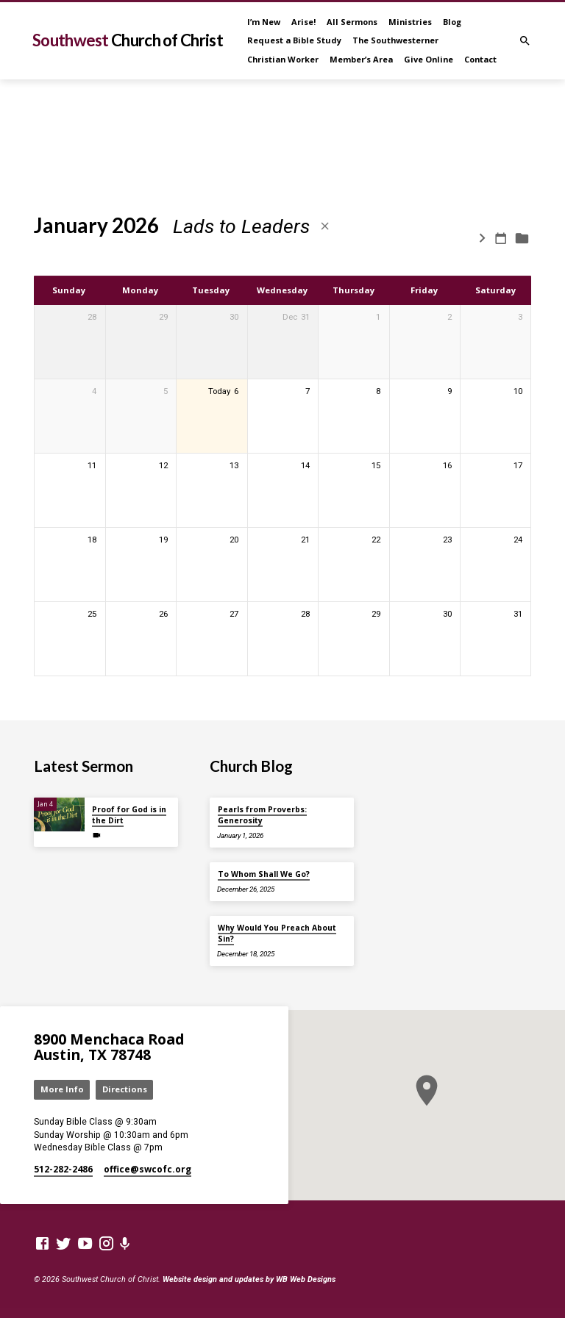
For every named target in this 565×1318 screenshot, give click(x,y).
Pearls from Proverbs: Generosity (262, 814)
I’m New (263, 21)
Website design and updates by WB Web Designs (249, 1279)
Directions (124, 1089)
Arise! (303, 21)
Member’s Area (361, 59)
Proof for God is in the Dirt (129, 814)
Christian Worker (283, 59)
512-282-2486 (63, 1169)
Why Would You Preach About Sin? (277, 933)
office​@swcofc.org (147, 1169)
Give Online (428, 59)
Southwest (127, 40)
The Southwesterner (395, 40)
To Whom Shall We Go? (264, 874)
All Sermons (352, 21)
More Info (62, 1089)
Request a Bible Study (294, 40)
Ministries (410, 21)
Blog (452, 21)
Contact (480, 59)
